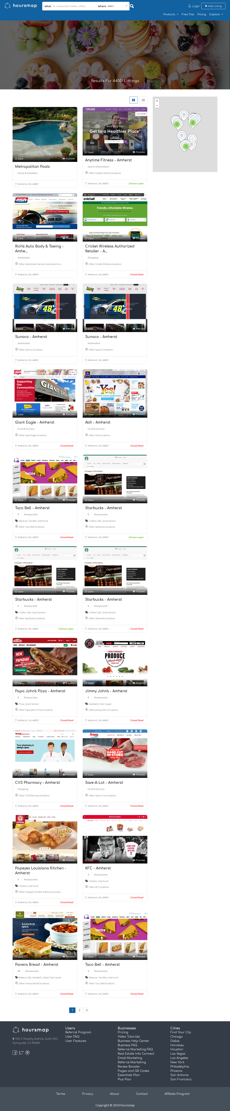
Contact (142, 1094)
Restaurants (31, 514)
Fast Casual (105, 704)
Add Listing (213, 6)
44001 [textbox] (110, 6)
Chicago (176, 1036)
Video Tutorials (129, 1036)
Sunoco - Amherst (31, 337)
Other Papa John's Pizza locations (36, 709)
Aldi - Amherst (98, 422)
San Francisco (181, 1079)
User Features (75, 1041)
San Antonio (179, 1075)
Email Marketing (130, 1058)
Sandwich (94, 704)
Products (169, 14)
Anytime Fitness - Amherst (108, 160)
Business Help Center (133, 1041)
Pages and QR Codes (133, 1071)
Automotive (24, 257)
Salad (46, 977)
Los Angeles (179, 1058)
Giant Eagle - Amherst (34, 422)
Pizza (21, 704)
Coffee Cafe (95, 520)
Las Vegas (177, 1053)
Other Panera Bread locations (34, 983)
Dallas (175, 1041)
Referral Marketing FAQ (135, 1049)
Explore (214, 14)
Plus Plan (124, 1079)
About (114, 1094)
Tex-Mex (32, 520)
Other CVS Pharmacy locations (34, 795)
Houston (176, 1049)
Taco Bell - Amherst (32, 508)
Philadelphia (179, 1066)
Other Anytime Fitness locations (105, 173)
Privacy (87, 1094)
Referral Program (78, 1032)
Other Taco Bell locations (31, 526)
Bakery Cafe (25, 977)
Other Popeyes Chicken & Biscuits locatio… (40, 891)
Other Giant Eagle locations (32, 435)
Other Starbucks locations (102, 526)
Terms (60, 1094)
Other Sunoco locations (31, 349)
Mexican (23, 520)
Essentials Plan (129, 1075)
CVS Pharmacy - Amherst (37, 783)
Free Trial (188, 14)
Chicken (23, 886)
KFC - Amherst (98, 868)
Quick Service (109, 520)
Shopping (93, 257)
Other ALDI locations (99, 435)
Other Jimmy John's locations (103, 709)
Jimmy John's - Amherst (106, 691)
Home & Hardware (28, 173)
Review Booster (129, 1066)
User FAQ (72, 1036)
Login (195, 6)
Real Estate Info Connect (136, 1053)
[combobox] (112, 6)
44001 (35, 184)
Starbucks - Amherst (103, 508)
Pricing (201, 14)
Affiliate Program (177, 1094)
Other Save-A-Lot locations (102, 795)
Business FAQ (127, 1045)
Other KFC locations (99, 887)
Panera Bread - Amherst (36, 965)
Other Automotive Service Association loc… (40, 264)
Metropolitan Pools (32, 167)
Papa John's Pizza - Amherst (40, 691)
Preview (69, 158)
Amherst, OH (25, 184)
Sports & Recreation (98, 166)
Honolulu (177, 1045)
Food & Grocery (26, 428)
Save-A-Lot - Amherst (104, 783)
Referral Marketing (132, 1062)
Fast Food (43, 520)
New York (177, 1062)
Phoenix (176, 1071)
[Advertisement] (115, 52)
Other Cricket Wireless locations (105, 264)
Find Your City (180, 1032)
